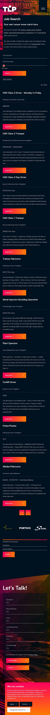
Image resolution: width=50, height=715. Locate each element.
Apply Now (8, 127)
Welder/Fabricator (12, 466)
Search (7, 73)
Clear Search (7, 79)
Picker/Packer (10, 426)
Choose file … (13, 660)
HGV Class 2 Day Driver (14, 177)
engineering (29, 33)
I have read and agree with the (18, 655)
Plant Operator (10, 343)
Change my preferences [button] (17, 710)
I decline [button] (25, 704)
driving (23, 30)
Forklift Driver (9, 382)
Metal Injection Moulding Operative (20, 299)
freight (6, 33)
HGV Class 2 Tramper (13, 133)
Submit (7, 554)
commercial (41, 33)
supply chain (30, 30)
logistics (38, 30)
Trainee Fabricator (12, 259)
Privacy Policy (33, 655)
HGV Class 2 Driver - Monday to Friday (22, 93)
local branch (36, 44)
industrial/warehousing (17, 33)
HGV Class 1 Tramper (13, 218)
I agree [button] (12, 704)
